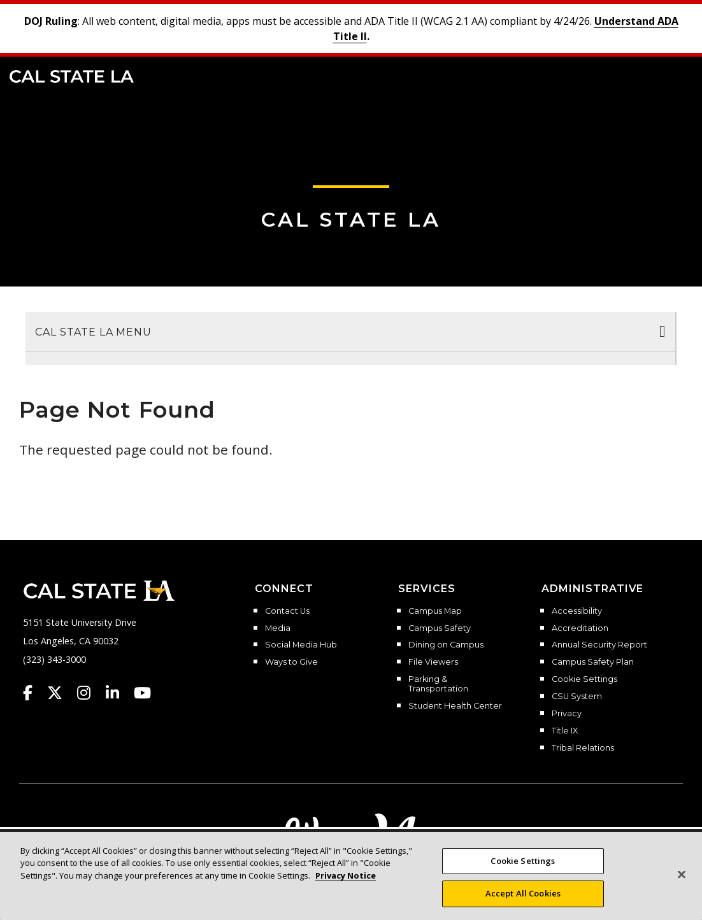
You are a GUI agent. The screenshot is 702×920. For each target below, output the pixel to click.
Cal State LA (72, 76)
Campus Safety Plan (593, 662)
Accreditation (580, 628)
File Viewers (433, 662)
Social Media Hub (301, 644)
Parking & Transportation (438, 684)
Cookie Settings (584, 679)
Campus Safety (439, 628)
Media (277, 628)
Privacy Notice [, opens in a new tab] (345, 875)
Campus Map (435, 611)
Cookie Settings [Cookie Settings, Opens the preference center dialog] (523, 861)
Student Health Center (455, 706)
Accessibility (577, 611)
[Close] (682, 874)
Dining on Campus (446, 644)
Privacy (567, 713)
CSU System (577, 696)
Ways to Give (291, 662)
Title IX (565, 730)
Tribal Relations (583, 748)
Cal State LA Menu (93, 332)
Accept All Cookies (523, 893)
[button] (674, 75)
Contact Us (287, 611)
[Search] (653, 75)
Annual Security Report (599, 644)
